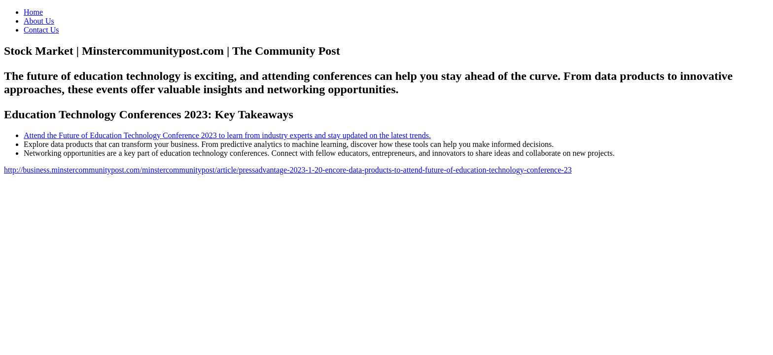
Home (33, 12)
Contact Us (41, 30)
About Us (39, 21)
